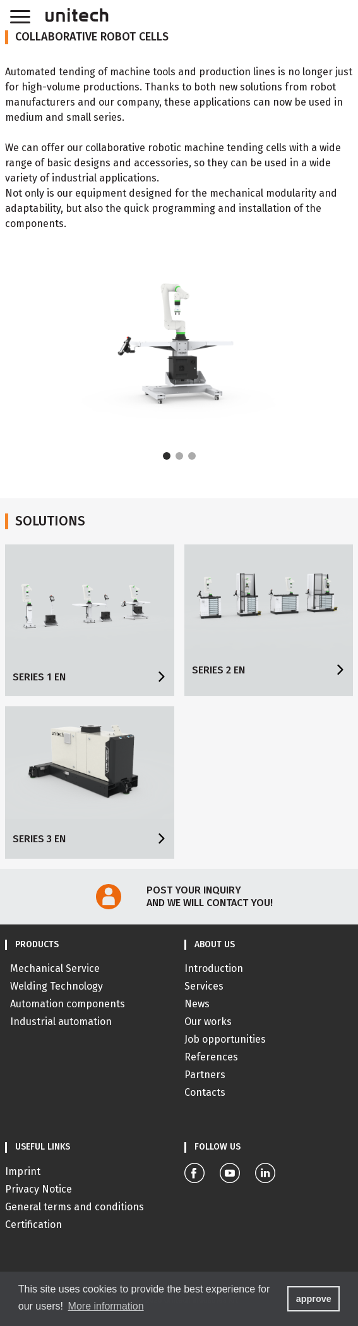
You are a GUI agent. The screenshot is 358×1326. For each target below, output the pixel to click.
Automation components (67, 1004)
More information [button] (106, 1306)
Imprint (22, 1171)
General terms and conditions (74, 1207)
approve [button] (313, 1299)
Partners (204, 1075)
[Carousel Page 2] (179, 456)
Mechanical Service (55, 968)
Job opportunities (225, 1039)
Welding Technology (56, 986)
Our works (208, 1022)
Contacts (204, 1092)
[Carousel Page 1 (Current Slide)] (166, 456)
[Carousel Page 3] (192, 456)
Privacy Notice (38, 1189)
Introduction (213, 968)
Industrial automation (61, 1022)
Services (204, 986)
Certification (33, 1225)
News (197, 1004)
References (211, 1057)
